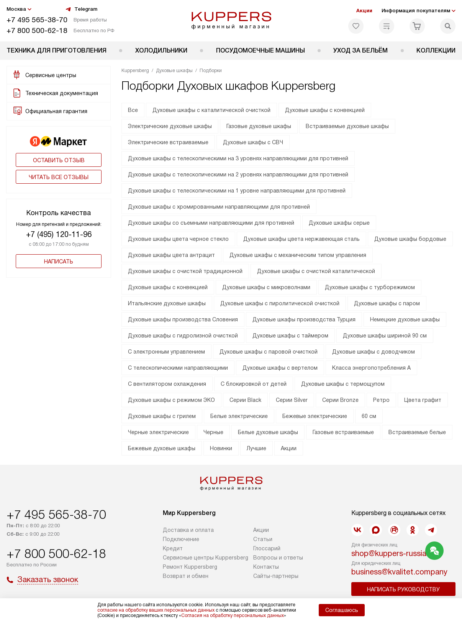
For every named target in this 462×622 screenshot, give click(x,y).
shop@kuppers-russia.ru (393, 553)
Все (133, 110)
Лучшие (256, 448)
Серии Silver (292, 400)
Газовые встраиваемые (343, 432)
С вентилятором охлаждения (167, 384)
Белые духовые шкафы (268, 432)
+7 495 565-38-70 (37, 20)
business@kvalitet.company (399, 572)
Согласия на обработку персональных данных (232, 615)
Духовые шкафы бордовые (410, 239)
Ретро (381, 400)
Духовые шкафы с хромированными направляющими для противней (219, 207)
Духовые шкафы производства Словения (183, 319)
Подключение (181, 539)
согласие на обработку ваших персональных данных (156, 610)
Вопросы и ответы (278, 558)
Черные (213, 432)
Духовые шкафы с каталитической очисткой (211, 110)
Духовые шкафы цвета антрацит (171, 255)
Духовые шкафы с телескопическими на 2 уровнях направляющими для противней (238, 174)
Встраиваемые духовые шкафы (347, 126)
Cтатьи (262, 539)
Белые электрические (239, 416)
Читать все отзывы (58, 177)
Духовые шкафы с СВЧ (253, 142)
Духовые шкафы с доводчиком (373, 352)
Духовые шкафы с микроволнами (266, 287)
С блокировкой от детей (254, 384)
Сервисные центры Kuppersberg (205, 558)
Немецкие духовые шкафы (405, 319)
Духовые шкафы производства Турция (304, 319)
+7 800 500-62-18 (37, 30)
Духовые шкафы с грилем (162, 416)
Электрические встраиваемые (168, 142)
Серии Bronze (340, 400)
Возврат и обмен (185, 576)
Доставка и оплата (188, 530)
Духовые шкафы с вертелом (280, 368)
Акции (364, 10)
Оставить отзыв (59, 160)
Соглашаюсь (341, 610)
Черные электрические (158, 432)
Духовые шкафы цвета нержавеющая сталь (301, 239)
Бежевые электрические (314, 416)
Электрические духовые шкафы (170, 126)
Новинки (221, 448)
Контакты (266, 567)
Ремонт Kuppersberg (190, 567)
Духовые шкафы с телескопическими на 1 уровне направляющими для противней (237, 191)
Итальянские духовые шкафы (167, 303)
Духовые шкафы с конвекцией (325, 110)
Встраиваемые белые (417, 432)
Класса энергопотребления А (371, 368)
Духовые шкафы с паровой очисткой (269, 352)
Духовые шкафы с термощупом (343, 384)
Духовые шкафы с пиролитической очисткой (279, 303)
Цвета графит (422, 400)
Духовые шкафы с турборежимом (370, 287)
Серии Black (245, 400)
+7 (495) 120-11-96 (59, 234)
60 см (369, 416)
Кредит (173, 548)
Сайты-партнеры (275, 576)
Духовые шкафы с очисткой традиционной (185, 271)
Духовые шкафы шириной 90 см (385, 335)
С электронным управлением (166, 352)
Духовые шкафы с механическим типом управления (297, 255)
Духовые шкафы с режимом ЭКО (171, 400)
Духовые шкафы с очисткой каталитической (316, 271)
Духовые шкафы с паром (387, 303)
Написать (58, 261)
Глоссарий (266, 548)
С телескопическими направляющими (178, 368)
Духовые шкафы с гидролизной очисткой (183, 335)
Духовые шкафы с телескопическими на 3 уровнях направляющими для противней (238, 158)
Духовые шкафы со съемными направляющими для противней (211, 223)
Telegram (81, 9)
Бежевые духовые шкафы (161, 448)
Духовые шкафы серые (339, 223)
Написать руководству (403, 589)
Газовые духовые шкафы (258, 126)
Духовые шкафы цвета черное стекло (178, 239)
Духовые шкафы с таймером (290, 335)
